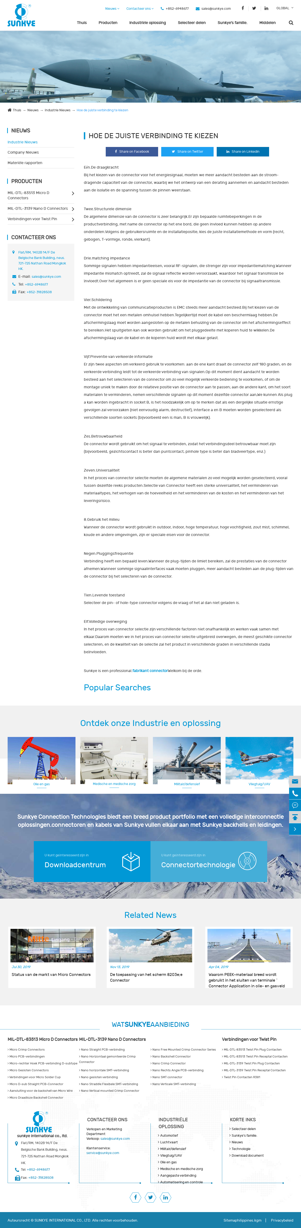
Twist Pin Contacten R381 (241, 1077)
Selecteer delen (192, 23)
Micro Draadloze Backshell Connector (35, 1098)
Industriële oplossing (147, 23)
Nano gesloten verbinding (98, 1077)
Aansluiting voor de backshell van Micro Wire (40, 1091)
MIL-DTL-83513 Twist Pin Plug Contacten (252, 1050)
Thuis (82, 23)
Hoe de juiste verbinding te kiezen (102, 110)
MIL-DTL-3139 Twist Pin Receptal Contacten (254, 1070)
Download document (248, 1156)
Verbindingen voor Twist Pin (32, 219)
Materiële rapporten (25, 163)
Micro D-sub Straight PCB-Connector (35, 1084)
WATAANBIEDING (150, 1025)
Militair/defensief (187, 784)
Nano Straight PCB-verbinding (102, 1050)
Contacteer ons (140, 9)
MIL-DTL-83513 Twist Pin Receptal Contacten (255, 1056)
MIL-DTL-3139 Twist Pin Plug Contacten (251, 1063)
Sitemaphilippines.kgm (242, 1220)
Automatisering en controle (181, 1182)
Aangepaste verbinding (178, 1176)
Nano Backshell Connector (170, 1056)
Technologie (241, 1149)
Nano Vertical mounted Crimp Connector (109, 1091)
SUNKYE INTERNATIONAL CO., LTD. (63, 1220)
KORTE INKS (243, 1119)
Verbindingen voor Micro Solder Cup (34, 1077)
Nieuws (112, 9)
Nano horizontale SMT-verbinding (104, 1070)
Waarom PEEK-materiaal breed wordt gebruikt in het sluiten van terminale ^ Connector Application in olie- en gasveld (247, 977)
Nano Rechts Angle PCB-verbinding (177, 1070)
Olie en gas (41, 784)
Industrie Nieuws (57, 110)
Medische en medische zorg (114, 784)
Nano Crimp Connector (168, 1063)
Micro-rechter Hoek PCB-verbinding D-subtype (42, 1063)
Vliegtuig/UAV (171, 1156)
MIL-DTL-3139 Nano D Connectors (38, 208)
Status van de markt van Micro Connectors (51, 974)
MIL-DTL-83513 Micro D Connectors (28, 195)
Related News (150, 915)
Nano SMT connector (166, 1077)
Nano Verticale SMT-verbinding (173, 1084)
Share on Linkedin (243, 152)
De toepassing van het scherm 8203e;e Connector (146, 977)
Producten (108, 23)
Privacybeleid (282, 1220)
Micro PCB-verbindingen (26, 1056)
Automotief (169, 1136)
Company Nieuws (23, 152)
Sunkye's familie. (232, 23)
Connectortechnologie (198, 865)
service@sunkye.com (102, 1153)
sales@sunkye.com (216, 9)
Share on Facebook (132, 152)
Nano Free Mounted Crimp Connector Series (183, 1050)
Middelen (267, 23)
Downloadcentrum (75, 865)
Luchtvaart (259, 784)
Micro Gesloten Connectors (28, 1070)
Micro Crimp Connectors (26, 1050)
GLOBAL (282, 8)
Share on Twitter (187, 152)
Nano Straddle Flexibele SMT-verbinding (108, 1084)
